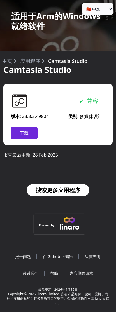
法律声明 (92, 256)
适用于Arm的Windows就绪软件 (56, 21)
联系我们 (30, 273)
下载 (24, 133)
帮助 (54, 273)
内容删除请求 (81, 273)
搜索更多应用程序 (58, 190)
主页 (7, 61)
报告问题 (23, 256)
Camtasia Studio (67, 61)
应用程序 (30, 61)
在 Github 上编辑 (58, 256)
